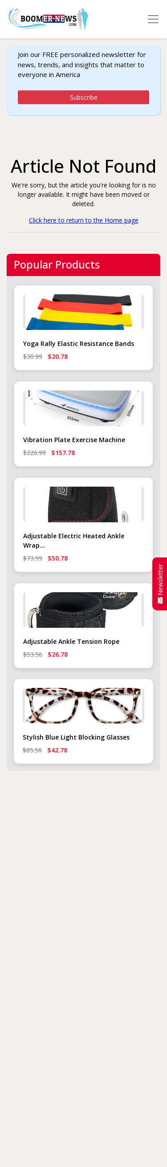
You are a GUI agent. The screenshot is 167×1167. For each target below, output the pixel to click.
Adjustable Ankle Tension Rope (71, 641)
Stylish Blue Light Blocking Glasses (76, 737)
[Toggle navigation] (153, 19)
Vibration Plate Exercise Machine (74, 439)
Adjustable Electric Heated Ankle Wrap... (73, 540)
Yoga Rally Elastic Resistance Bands (78, 343)
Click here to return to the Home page (83, 220)
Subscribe (84, 97)
